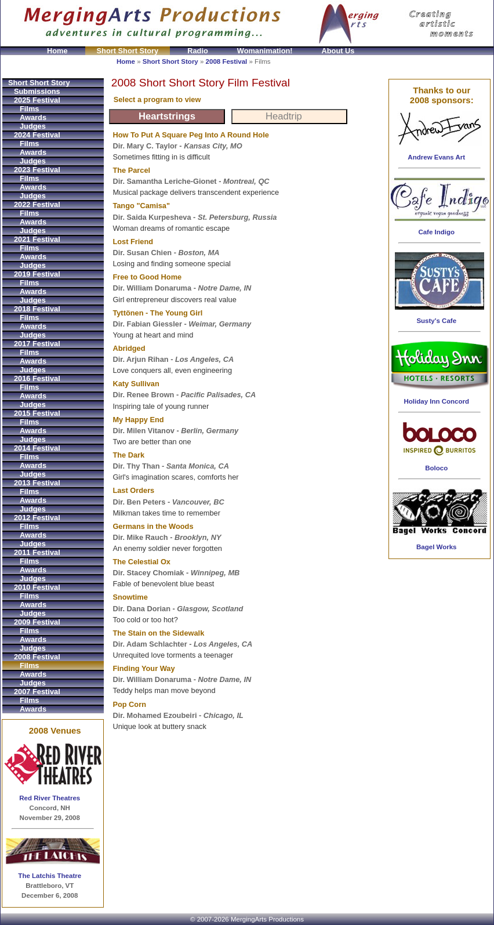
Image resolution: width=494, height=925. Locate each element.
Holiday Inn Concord (436, 401)
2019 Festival (37, 274)
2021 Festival (37, 239)
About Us (338, 50)
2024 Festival (37, 134)
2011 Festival (37, 552)
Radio (197, 50)
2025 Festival (37, 100)
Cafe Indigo (436, 231)
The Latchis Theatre (49, 875)
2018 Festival (37, 308)
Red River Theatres (49, 798)
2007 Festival (37, 691)
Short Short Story (128, 50)
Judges (33, 126)
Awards (33, 117)
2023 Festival (37, 169)
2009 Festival (37, 622)
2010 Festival (37, 587)
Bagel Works (436, 546)
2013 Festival (37, 482)
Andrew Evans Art (436, 157)
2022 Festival (37, 204)
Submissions (37, 91)
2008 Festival (227, 61)
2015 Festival (37, 413)
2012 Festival (37, 517)
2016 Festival (37, 378)
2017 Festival (37, 343)
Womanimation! (265, 50)
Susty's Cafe (436, 320)
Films (29, 108)
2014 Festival (37, 448)
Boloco (436, 468)
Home (57, 50)
